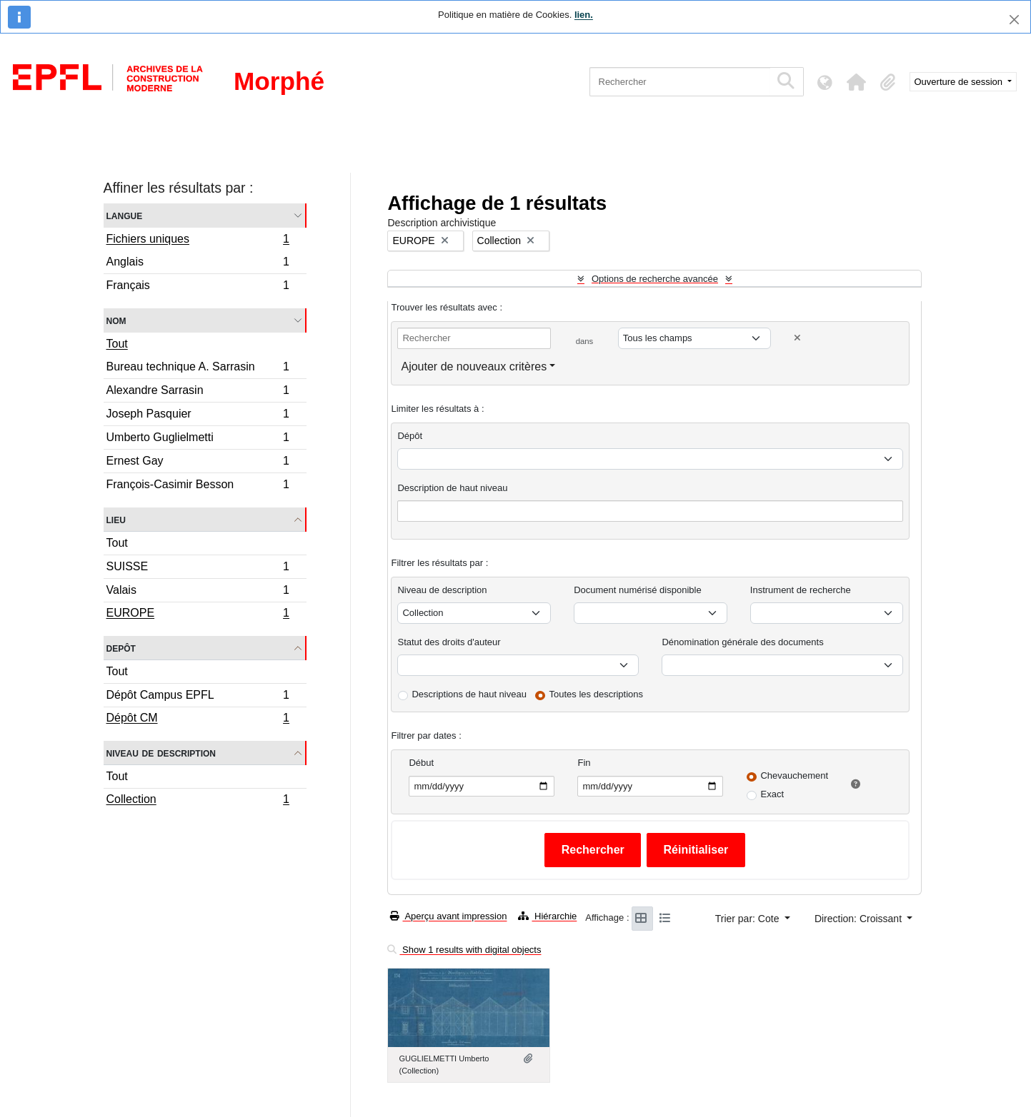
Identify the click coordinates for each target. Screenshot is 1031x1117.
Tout (117, 344)
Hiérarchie (547, 916)
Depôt (121, 647)
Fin (583, 762)
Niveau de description (161, 752)
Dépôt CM (198, 719)
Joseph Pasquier (198, 415)
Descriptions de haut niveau (469, 694)
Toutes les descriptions (596, 694)
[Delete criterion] (797, 338)
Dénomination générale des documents (742, 642)
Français (198, 287)
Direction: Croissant (860, 918)
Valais (198, 592)
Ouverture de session (960, 81)
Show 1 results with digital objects (464, 949)
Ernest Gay (198, 463)
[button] (856, 82)
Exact (772, 794)
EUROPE (198, 615)
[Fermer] (1014, 20)
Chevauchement (794, 775)
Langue (124, 215)
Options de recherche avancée (655, 278)
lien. (583, 14)
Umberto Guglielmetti (198, 439)
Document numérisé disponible (637, 590)
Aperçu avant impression (448, 916)
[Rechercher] (679, 81)
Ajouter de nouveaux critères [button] (474, 366)
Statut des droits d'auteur (448, 642)
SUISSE (198, 568)
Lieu (116, 519)
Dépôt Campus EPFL (198, 697)
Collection (198, 801)
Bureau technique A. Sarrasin (198, 368)
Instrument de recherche (800, 590)
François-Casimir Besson (198, 486)
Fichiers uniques (198, 241)
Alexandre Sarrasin (198, 392)
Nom (116, 320)
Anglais (198, 263)
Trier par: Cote (748, 918)
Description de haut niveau (452, 487)
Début (421, 762)
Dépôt (409, 435)
